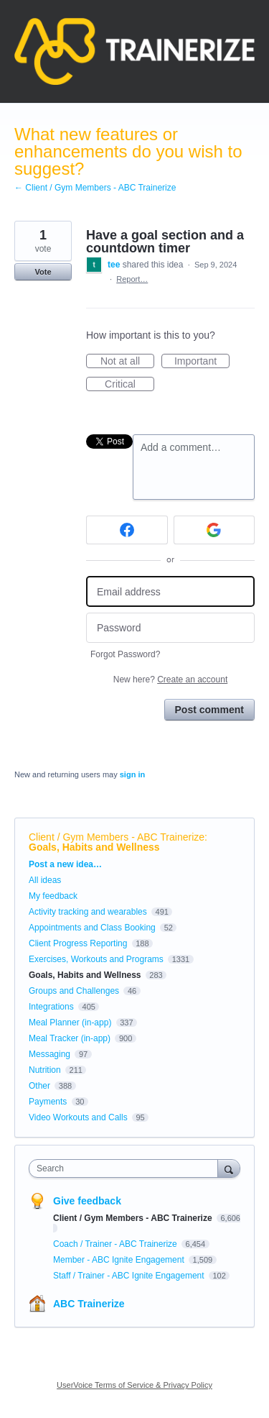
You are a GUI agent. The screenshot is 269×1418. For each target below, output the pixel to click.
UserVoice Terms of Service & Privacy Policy (134, 1385)
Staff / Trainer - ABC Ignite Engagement (130, 1276)
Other (39, 1086)
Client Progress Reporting (78, 943)
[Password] (170, 628)
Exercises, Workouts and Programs (97, 959)
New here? (170, 679)
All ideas (45, 880)
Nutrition (45, 1070)
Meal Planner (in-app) (70, 1022)
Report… (132, 279)
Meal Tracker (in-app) (69, 1038)
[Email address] (170, 591)
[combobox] (126, 1168)
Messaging (49, 1054)
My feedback (53, 896)
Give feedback (87, 1201)
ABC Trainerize (89, 1303)
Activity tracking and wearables (88, 912)
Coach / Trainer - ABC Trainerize (116, 1244)
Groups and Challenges (74, 991)
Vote (42, 271)
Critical (129, 384)
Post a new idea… (65, 864)
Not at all (127, 361)
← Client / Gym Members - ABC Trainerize (95, 188)
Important (202, 361)
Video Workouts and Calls (78, 1117)
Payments (48, 1102)
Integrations (51, 1007)
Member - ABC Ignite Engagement (120, 1260)
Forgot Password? (125, 654)
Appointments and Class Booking (92, 928)
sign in (132, 774)
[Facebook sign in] (127, 530)
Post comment (209, 709)
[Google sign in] (214, 530)
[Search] (228, 1168)
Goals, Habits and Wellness (94, 847)
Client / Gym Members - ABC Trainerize (116, 837)
